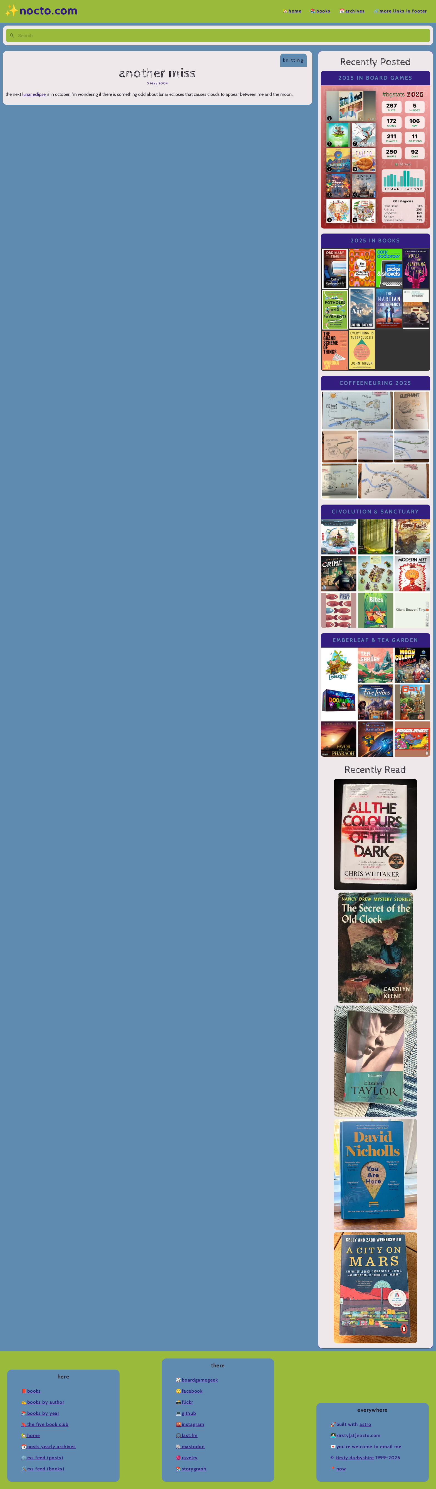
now (341, 1469)
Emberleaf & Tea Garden (375, 640)
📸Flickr (184, 1402)
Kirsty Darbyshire (355, 1457)
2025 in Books (375, 240)
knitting (293, 60)
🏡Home (292, 11)
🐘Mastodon (190, 1446)
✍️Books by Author (43, 1402)
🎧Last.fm (187, 1435)
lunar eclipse (34, 94)
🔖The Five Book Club (44, 1424)
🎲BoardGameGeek (197, 1380)
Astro (365, 1424)
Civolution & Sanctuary (375, 511)
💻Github (186, 1413)
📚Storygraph (191, 1469)
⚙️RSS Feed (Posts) (42, 1457)
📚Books (320, 11)
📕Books (31, 1391)
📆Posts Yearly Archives (48, 1446)
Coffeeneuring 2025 (376, 383)
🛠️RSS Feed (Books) (42, 1469)
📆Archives (352, 11)
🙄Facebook (189, 1391)
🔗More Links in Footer (400, 11)
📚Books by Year (40, 1413)
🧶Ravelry (187, 1457)
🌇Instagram (190, 1424)
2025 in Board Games (375, 78)
